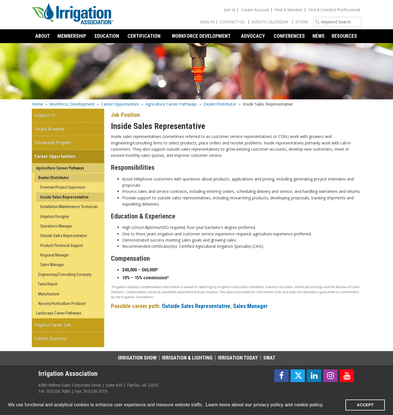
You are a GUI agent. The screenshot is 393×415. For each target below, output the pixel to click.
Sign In (207, 21)
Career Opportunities (120, 104)
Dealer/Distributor (220, 104)
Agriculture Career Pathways (171, 104)
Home (37, 104)
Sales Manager (250, 306)
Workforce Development (72, 104)
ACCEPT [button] (365, 405)
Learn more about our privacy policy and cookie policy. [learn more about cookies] (264, 404)
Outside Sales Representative (196, 306)
